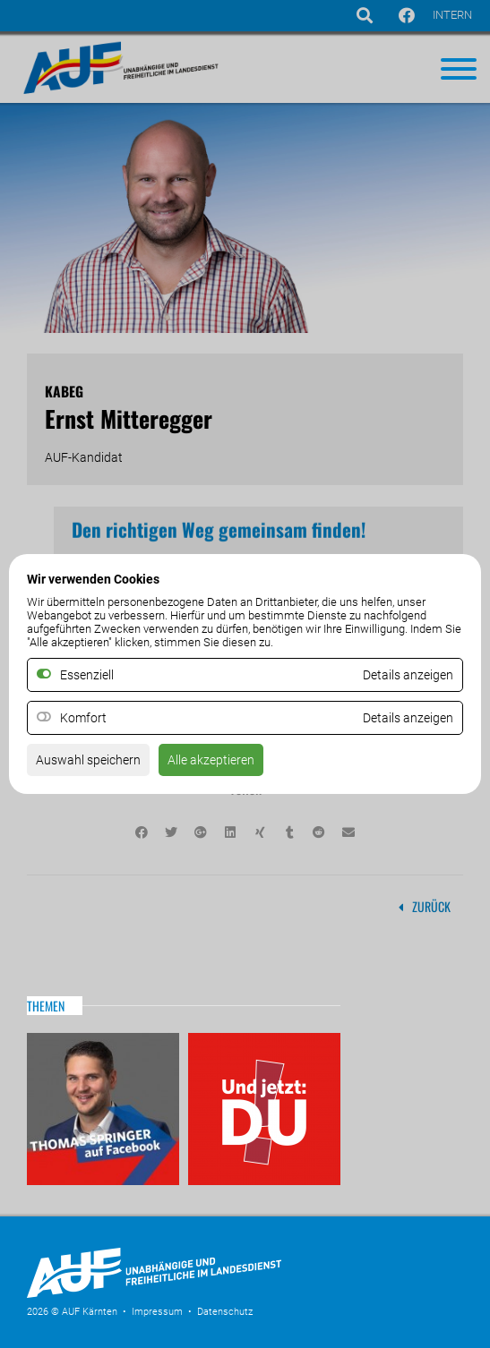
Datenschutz (225, 1312)
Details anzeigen (408, 718)
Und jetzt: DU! (264, 1109)
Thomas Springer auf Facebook (103, 1109)
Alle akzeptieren (211, 760)
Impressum (157, 1312)
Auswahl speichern (88, 760)
